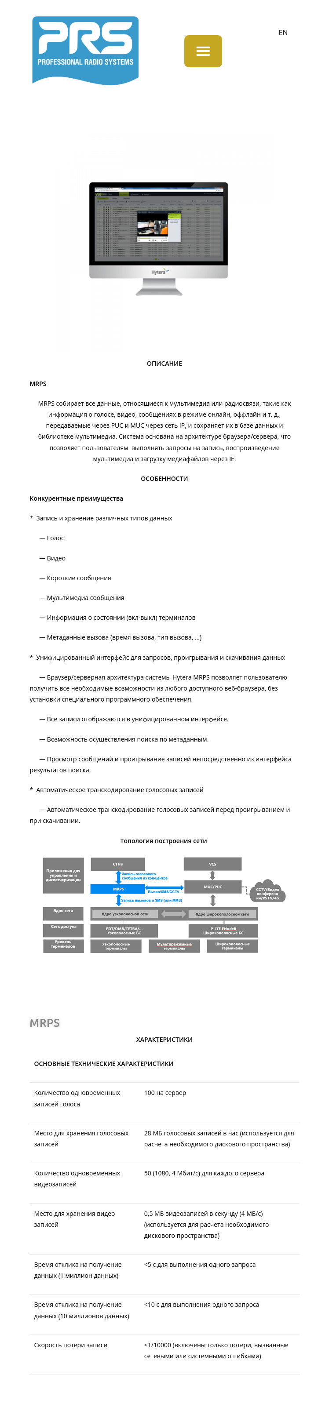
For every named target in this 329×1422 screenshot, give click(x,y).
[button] (203, 51)
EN (283, 32)
